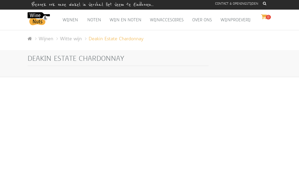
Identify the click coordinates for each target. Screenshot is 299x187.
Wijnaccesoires (167, 20)
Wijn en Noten (125, 20)
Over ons (202, 20)
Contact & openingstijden (236, 4)
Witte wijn (71, 39)
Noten (94, 20)
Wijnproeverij (236, 20)
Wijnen (70, 20)
